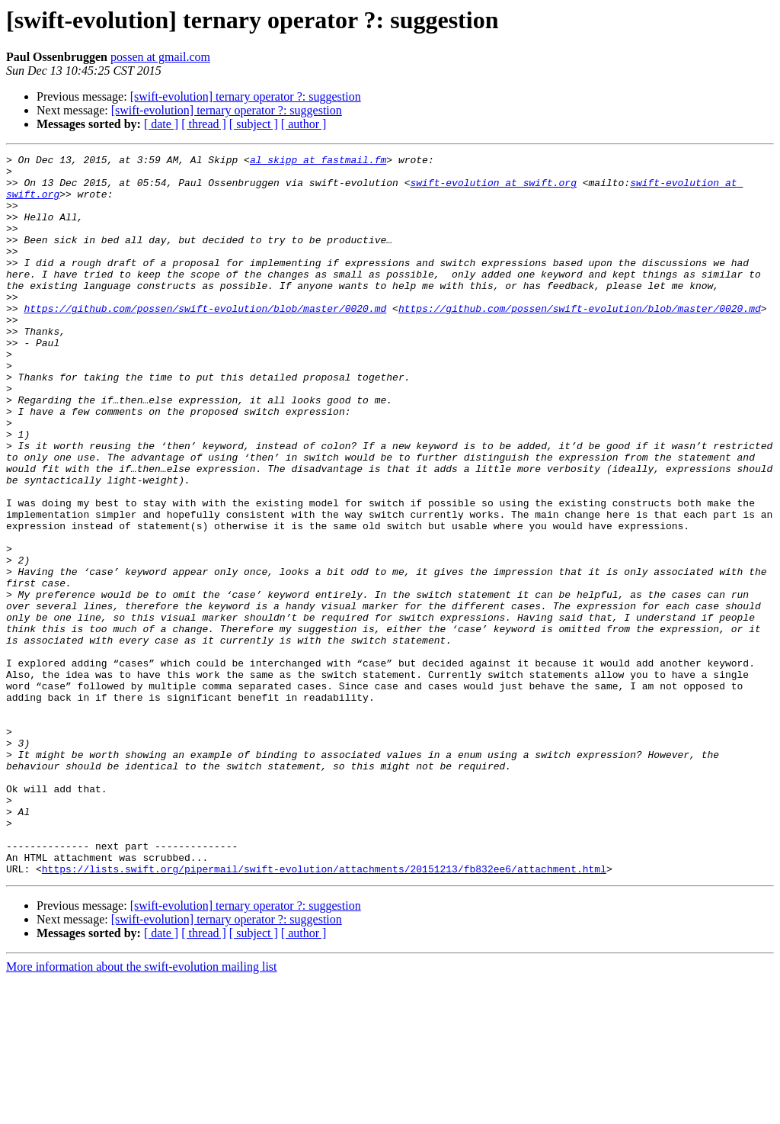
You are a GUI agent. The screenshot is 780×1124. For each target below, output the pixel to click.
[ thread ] (203, 123)
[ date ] (161, 123)
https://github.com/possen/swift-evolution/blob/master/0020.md (205, 340)
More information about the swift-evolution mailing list (141, 1110)
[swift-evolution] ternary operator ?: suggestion (245, 96)
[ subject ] (253, 123)
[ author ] (304, 123)
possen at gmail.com (160, 56)
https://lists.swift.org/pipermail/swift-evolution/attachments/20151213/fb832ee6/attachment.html (324, 1013)
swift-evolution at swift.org (493, 189)
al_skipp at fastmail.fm (318, 162)
